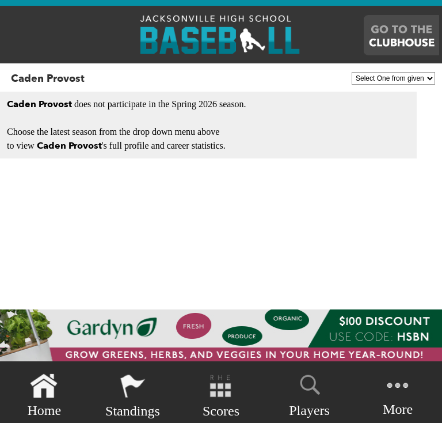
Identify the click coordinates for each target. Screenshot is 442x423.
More (398, 394)
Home (44, 395)
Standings (132, 395)
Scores (221, 395)
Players (309, 393)
